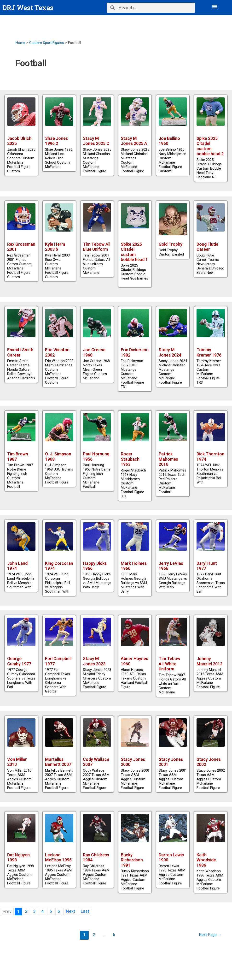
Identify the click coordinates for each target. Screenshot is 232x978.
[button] (215, 6)
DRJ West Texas (28, 7)
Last (85, 917)
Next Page (210, 940)
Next (70, 917)
